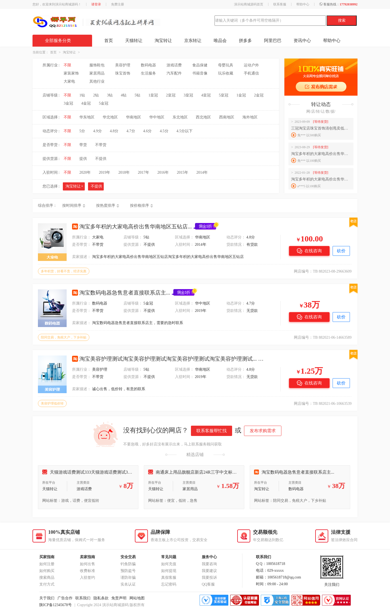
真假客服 (168, 578)
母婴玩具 (225, 65)
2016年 (163, 172)
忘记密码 (168, 584)
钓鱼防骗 (128, 564)
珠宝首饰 (122, 73)
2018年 (124, 172)
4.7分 (130, 131)
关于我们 (46, 598)
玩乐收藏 (225, 73)
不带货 (100, 145)
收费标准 (87, 571)
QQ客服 (208, 584)
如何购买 (46, 571)
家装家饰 (71, 73)
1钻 (82, 95)
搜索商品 (46, 578)
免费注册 (117, 4)
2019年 (104, 172)
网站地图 (137, 598)
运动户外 (251, 65)
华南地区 (133, 117)
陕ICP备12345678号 (55, 605)
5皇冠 (223, 95)
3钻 (110, 95)
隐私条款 (101, 598)
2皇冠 (171, 95)
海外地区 (250, 117)
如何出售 (87, 564)
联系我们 (82, 598)
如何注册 (46, 564)
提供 (83, 159)
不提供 (100, 159)
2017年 (143, 172)
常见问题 (168, 557)
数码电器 (148, 65)
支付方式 (46, 584)
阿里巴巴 (272, 40)
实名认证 (128, 584)
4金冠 (86, 103)
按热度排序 (105, 205)
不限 (67, 65)
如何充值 (168, 564)
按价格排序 (139, 205)
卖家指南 (87, 557)
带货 (83, 145)
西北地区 (203, 117)
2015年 (182, 172)
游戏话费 (174, 65)
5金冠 (103, 103)
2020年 (85, 172)
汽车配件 (174, 73)
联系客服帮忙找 (211, 430)
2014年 (202, 172)
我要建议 (209, 571)
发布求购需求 (263, 430)
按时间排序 (71, 205)
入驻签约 (87, 578)
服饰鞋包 (97, 65)
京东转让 (193, 40)
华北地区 (110, 117)
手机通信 (251, 73)
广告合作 (65, 598)
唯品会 (220, 40)
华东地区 (87, 117)
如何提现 (168, 571)
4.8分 (114, 131)
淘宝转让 (163, 40)
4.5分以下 (185, 131)
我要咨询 (209, 564)
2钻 (96, 95)
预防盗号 (128, 571)
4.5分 (164, 131)
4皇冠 (206, 95)
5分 (82, 131)
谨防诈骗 (128, 578)
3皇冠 (188, 95)
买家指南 (46, 557)
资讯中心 (302, 40)
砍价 (341, 250)
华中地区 (156, 117)
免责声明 (118, 598)
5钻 (137, 95)
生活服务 (148, 73)
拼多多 (245, 40)
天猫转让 (133, 40)
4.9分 (97, 131)
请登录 (96, 4)
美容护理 (122, 65)
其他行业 (97, 81)
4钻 (123, 95)
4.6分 (147, 131)
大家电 (69, 81)
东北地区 (180, 117)
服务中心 (209, 557)
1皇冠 (153, 95)
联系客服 (279, 4)
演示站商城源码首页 (248, 4)
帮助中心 (302, 4)
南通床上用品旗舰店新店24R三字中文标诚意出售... (200, 472)
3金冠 (68, 103)
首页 (108, 40)
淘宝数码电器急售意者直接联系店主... (294, 472)
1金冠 (241, 95)
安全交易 (128, 557)
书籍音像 (199, 73)
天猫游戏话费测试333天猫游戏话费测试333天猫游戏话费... (101, 472)
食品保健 (199, 65)
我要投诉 (209, 578)
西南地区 (226, 117)
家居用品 (97, 73)
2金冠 (259, 95)
